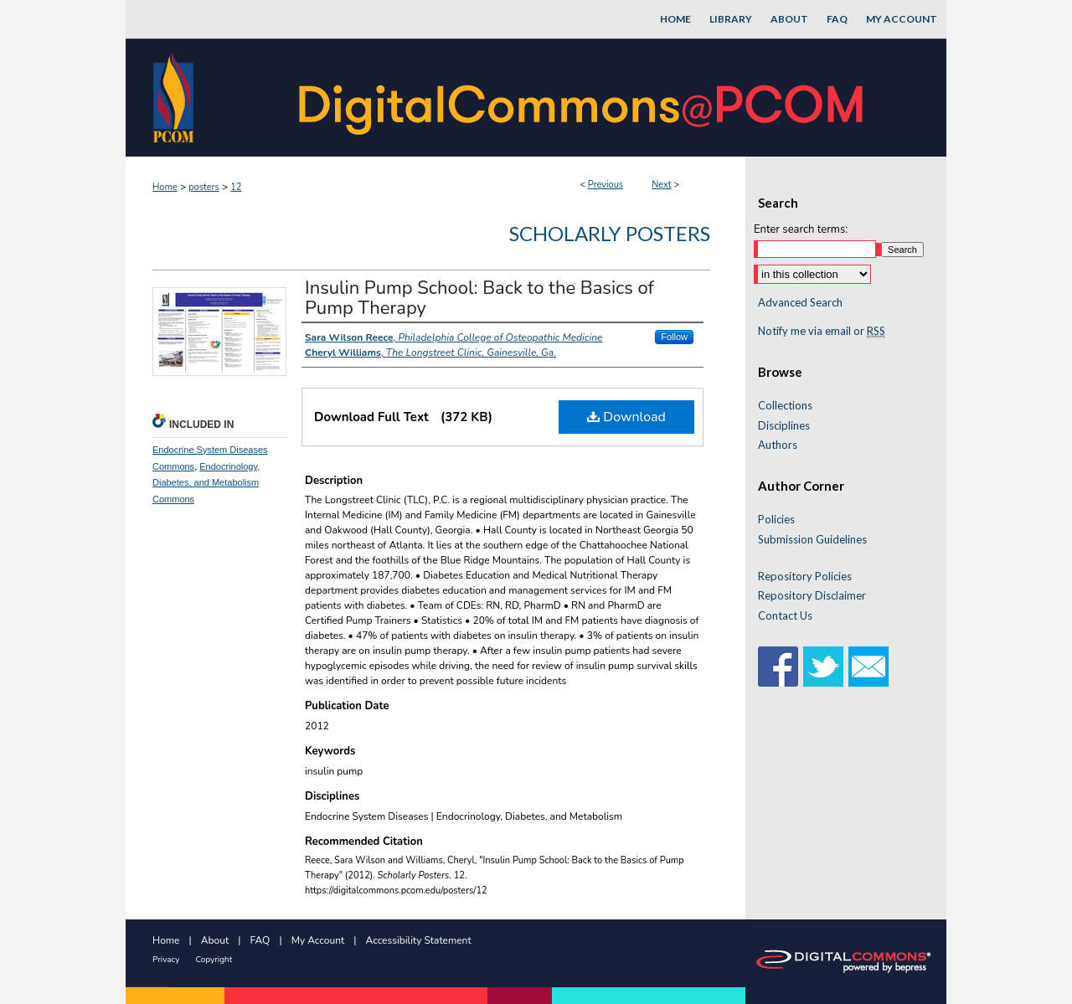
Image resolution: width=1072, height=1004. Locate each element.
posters (203, 187)
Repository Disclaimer (812, 596)
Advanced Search (800, 302)
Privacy (165, 959)
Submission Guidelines (812, 539)
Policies (776, 519)
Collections (785, 405)
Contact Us (785, 616)
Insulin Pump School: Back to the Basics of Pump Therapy (479, 298)
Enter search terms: (801, 229)
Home (165, 187)
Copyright (213, 959)
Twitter (823, 666)
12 (235, 187)
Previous (605, 184)
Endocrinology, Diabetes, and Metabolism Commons (206, 483)
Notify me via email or (821, 331)
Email (868, 666)
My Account (318, 940)
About (215, 940)
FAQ (260, 940)
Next (662, 184)
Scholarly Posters (609, 233)
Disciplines (784, 426)
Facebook (778, 666)
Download (626, 417)
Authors (777, 445)
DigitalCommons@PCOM (582, 98)
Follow (674, 337)
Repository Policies (805, 576)
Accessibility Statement (419, 940)
